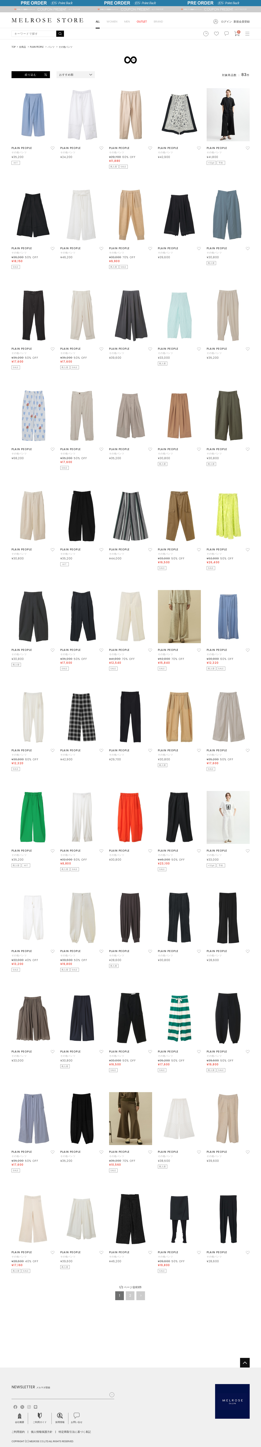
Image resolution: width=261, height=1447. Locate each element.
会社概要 (19, 1418)
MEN (127, 21)
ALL (98, 21)
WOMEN (112, 21)
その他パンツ (19, 152)
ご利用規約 (18, 1432)
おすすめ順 (66, 75)
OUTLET (142, 21)
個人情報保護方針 (41, 1432)
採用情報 (60, 1418)
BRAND (158, 21)
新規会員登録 (242, 21)
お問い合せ (76, 1418)
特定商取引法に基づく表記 (75, 1432)
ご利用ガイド (40, 1418)
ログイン (226, 21)
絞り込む (30, 75)
